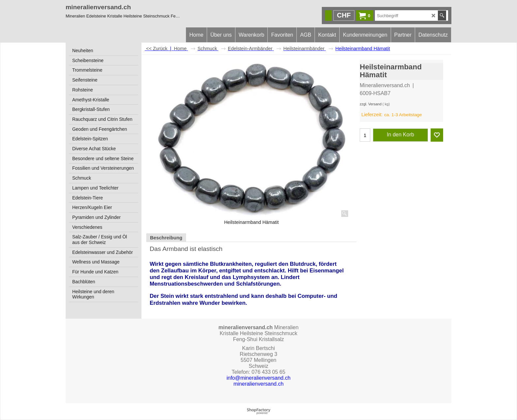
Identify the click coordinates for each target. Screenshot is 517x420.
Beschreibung (166, 237)
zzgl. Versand (370, 104)
